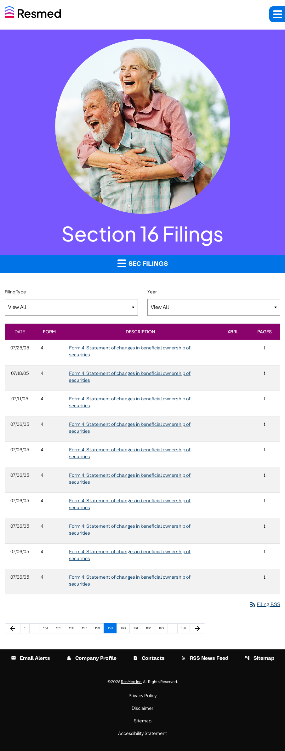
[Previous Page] (12, 628)
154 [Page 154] (47, 628)
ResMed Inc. (131, 681)
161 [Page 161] (137, 628)
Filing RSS (264, 604)
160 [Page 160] (124, 628)
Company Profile (91, 658)
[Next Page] (197, 628)
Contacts (149, 658)
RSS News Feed (204, 658)
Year (152, 291)
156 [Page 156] (73, 628)
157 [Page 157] (85, 628)
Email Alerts (30, 658)
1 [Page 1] (27, 628)
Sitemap (259, 658)
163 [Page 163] (162, 628)
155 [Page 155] (60, 628)
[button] (277, 14)
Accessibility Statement (142, 733)
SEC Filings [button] (142, 263)
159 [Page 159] (111, 628)
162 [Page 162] (149, 628)
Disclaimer (142, 708)
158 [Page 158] (98, 628)
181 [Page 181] (185, 628)
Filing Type (15, 291)
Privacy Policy (142, 695)
